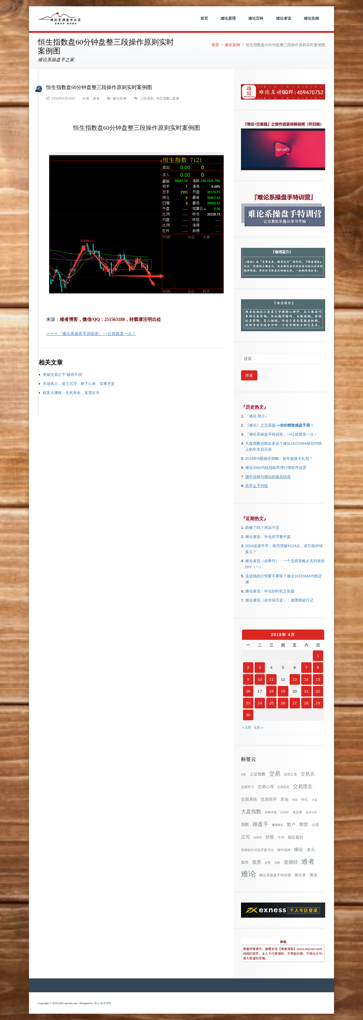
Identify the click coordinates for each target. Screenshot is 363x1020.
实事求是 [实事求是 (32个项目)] (271, 812)
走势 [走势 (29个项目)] (268, 862)
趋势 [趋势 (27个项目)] (277, 862)
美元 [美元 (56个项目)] (311, 850)
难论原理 (228, 18)
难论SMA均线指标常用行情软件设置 (276, 467)
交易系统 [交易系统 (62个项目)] (249, 799)
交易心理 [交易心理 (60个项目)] (266, 786)
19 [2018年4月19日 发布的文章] (283, 691)
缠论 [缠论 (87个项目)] (298, 849)
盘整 (175, 98)
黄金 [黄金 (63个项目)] (314, 875)
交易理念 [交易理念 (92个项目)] (302, 786)
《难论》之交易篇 (260, 425)
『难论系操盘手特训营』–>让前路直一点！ (281, 434)
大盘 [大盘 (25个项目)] (314, 799)
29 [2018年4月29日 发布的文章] (318, 703)
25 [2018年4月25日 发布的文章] (271, 703)
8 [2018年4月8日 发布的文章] (318, 667)
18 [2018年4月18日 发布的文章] (271, 691)
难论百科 (255, 18)
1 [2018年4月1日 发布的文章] (318, 655)
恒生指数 (163, 98)
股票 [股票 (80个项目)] (256, 862)
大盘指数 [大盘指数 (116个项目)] (251, 811)
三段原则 (147, 98)
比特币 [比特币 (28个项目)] (258, 837)
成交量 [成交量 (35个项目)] (297, 812)
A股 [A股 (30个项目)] (243, 774)
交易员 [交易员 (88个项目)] (307, 773)
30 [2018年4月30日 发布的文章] (248, 715)
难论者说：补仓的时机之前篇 (269, 591)
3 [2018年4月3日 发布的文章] (260, 667)
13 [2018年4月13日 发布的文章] (294, 679)
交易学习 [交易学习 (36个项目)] (247, 787)
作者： (88, 98)
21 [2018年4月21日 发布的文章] (306, 691)
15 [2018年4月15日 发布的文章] (318, 679)
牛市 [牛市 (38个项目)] (281, 837)
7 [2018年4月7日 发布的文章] (306, 667)
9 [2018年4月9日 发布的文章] (248, 679)
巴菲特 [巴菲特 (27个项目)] (284, 812)
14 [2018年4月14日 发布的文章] (306, 679)
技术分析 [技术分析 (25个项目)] (311, 812)
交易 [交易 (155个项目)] (274, 773)
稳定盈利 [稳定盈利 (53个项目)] (295, 837)
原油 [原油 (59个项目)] (284, 799)
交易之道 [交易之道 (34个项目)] (290, 774)
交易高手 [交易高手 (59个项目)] (269, 799)
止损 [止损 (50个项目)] (315, 824)
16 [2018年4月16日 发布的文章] (248, 691)
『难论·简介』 (257, 416)
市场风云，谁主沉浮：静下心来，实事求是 (79, 383)
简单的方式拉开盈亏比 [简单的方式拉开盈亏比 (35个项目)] (257, 850)
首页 (204, 18)
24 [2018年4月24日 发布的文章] (260, 703)
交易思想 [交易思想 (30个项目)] (283, 787)
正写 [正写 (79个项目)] (245, 836)
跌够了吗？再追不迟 (262, 527)
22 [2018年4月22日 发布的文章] (318, 691)
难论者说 (283, 18)
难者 (96, 98)
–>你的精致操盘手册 (293, 425)
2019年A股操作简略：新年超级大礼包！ (279, 458)
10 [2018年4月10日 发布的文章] (260, 679)
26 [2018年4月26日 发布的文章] (283, 703)
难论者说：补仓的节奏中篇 (268, 536)
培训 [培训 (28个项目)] (295, 799)
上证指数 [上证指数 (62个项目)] (258, 774)
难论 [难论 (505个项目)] (248, 874)
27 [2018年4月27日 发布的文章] (294, 703)
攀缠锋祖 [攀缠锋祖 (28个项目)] (277, 824)
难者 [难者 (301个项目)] (308, 861)
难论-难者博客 (102, 1003)
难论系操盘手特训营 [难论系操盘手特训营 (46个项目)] (275, 875)
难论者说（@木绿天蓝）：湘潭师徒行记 (279, 600)
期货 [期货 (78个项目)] (303, 824)
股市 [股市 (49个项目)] (245, 862)
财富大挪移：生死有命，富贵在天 (71, 393)
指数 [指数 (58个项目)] (245, 824)
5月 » (258, 727)
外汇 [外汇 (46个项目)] (304, 799)
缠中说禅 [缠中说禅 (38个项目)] (283, 850)
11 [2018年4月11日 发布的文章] (271, 679)
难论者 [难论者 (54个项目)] (300, 875)
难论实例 (311, 18)
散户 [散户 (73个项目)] (291, 824)
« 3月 (246, 727)
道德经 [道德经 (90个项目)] (291, 862)
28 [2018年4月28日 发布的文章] (306, 703)
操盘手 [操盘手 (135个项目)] (260, 824)
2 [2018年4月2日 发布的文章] (248, 667)
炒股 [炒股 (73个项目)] (269, 836)
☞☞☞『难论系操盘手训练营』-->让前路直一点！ (91, 334)
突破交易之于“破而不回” (63, 374)
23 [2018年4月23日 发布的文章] (248, 703)
